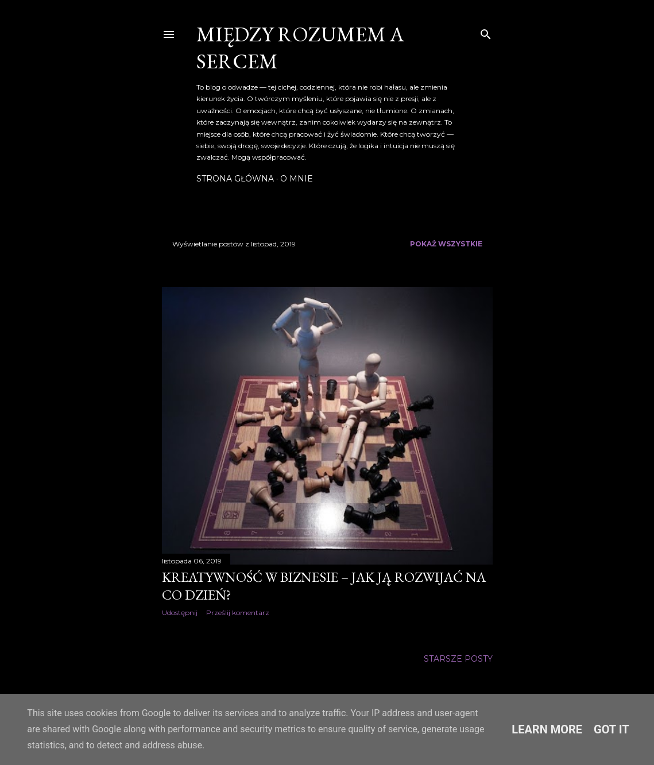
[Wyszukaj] (486, 32)
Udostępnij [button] (180, 612)
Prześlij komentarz (237, 612)
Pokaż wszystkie (446, 243)
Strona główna (235, 178)
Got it (611, 729)
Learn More (547, 729)
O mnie (296, 178)
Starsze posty (458, 659)
